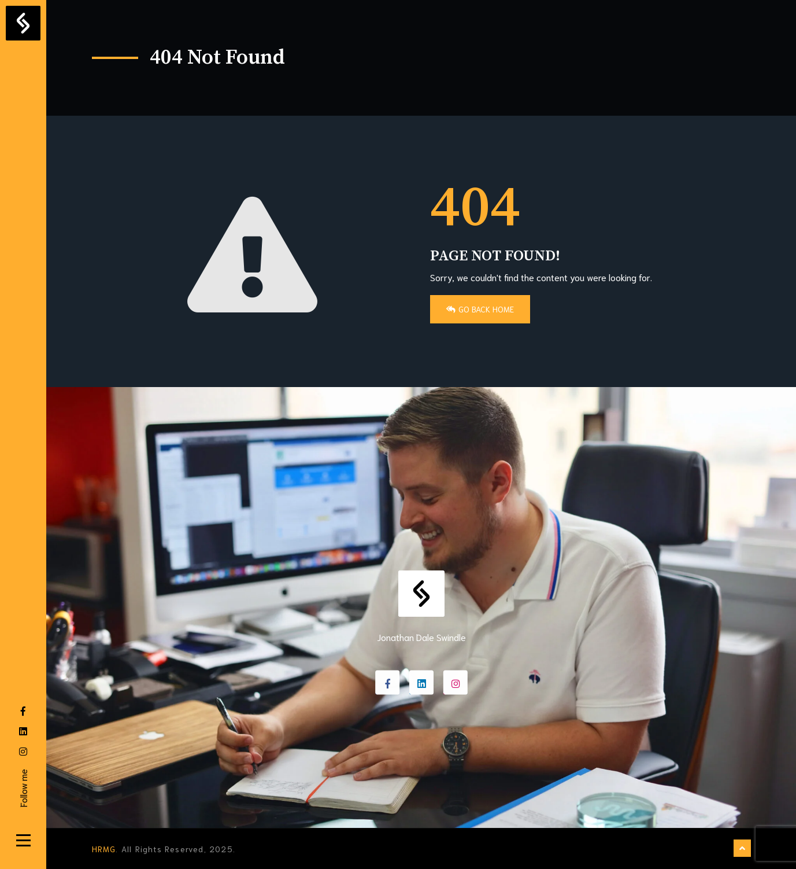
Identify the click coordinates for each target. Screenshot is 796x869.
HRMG (104, 849)
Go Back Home (480, 309)
